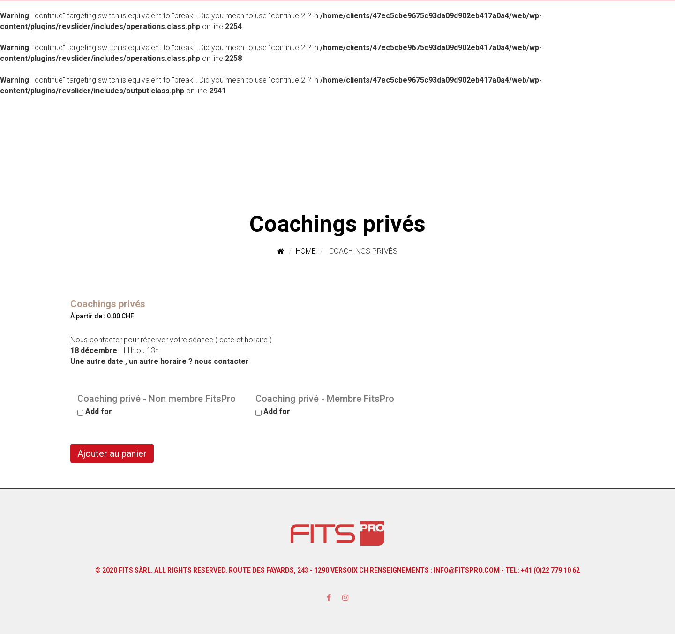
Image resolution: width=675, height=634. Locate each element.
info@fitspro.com (467, 570)
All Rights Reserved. (190, 570)
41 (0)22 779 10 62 (552, 570)
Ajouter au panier (112, 453)
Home (306, 251)
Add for (94, 411)
